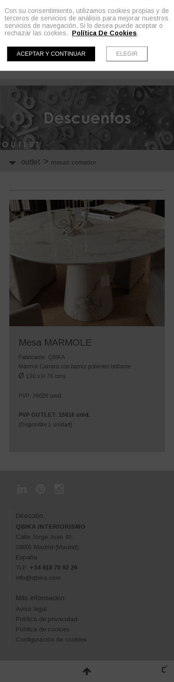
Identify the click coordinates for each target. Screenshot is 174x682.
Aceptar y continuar (51, 54)
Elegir (126, 54)
